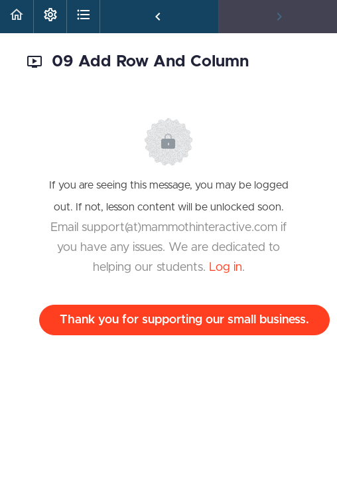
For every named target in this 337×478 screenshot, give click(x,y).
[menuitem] (49, 16)
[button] (16, 16)
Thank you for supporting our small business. (184, 320)
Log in (225, 268)
